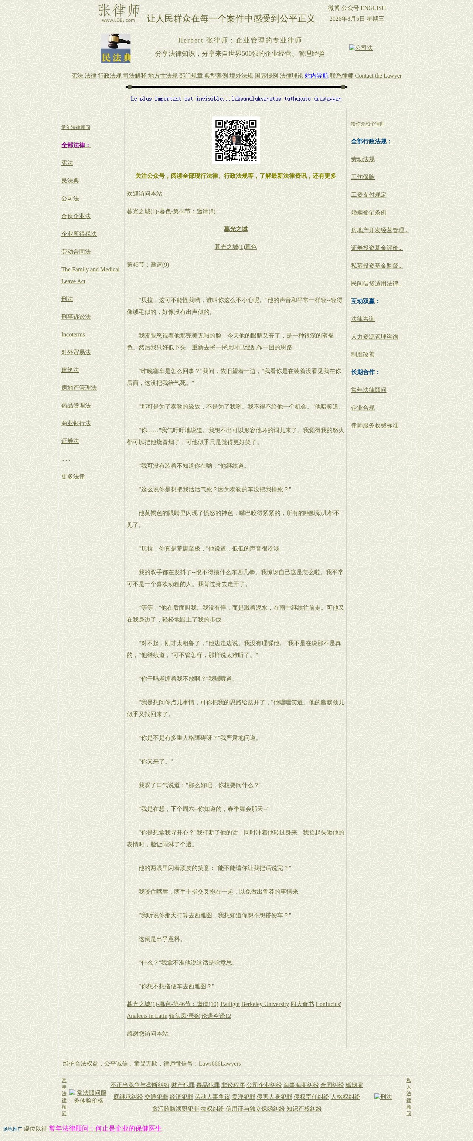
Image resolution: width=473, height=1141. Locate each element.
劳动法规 (363, 159)
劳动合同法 (76, 251)
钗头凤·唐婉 (184, 1016)
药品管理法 (76, 405)
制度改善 (363, 354)
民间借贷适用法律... (377, 283)
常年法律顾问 (369, 390)
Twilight (230, 1004)
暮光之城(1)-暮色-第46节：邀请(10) (172, 1004)
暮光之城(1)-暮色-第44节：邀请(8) (171, 211)
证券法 (70, 441)
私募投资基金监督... (377, 266)
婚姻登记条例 (369, 212)
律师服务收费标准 (374, 425)
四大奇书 (302, 1004)
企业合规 (363, 407)
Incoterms (73, 334)
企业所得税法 (79, 234)
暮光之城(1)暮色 (236, 247)
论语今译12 (216, 1016)
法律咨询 (363, 319)
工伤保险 (363, 177)
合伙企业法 (76, 216)
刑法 (67, 299)
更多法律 (73, 476)
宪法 (67, 163)
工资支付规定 (369, 195)
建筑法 (70, 370)
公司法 (70, 198)
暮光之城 (236, 229)
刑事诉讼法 (76, 317)
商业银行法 (76, 423)
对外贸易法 (76, 352)
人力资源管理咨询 (374, 337)
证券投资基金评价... (377, 248)
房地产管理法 (79, 388)
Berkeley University (265, 1004)
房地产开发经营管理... (380, 230)
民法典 (70, 180)
